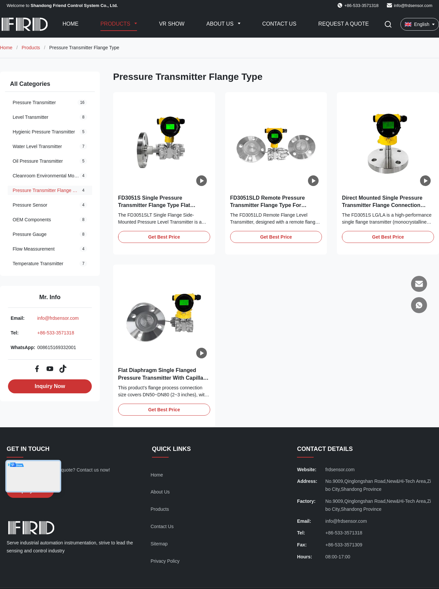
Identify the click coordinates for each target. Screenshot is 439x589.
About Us (221, 24)
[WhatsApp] (419, 305)
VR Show (171, 24)
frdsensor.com (340, 469)
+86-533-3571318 (55, 332)
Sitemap (159, 543)
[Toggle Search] (388, 24)
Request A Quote (343, 24)
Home (70, 24)
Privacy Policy (165, 561)
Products (116, 24)
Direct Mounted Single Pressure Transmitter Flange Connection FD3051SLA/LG (382, 205)
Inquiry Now (50, 386)
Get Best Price (164, 237)
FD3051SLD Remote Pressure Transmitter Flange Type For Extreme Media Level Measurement (274, 205)
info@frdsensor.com (413, 5)
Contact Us (279, 24)
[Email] (419, 284)
